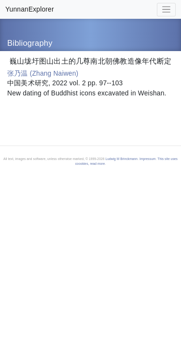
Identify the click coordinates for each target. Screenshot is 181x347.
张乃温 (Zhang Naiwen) (42, 73)
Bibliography (30, 43)
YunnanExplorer (29, 9)
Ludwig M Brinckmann (121, 158)
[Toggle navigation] (166, 9)
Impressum (147, 158)
